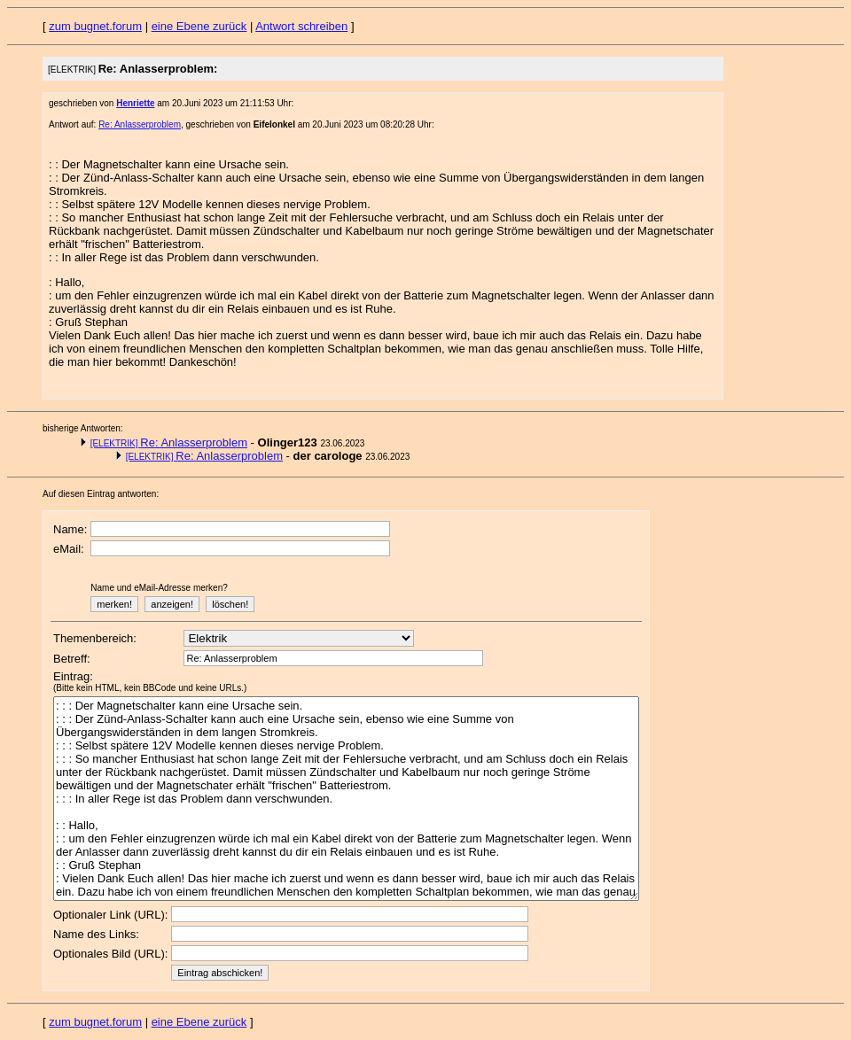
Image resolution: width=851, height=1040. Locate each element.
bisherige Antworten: (83, 428)
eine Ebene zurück (199, 26)
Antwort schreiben (301, 26)
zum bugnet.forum (95, 26)
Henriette (135, 103)
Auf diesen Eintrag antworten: (101, 494)
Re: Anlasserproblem (139, 124)
